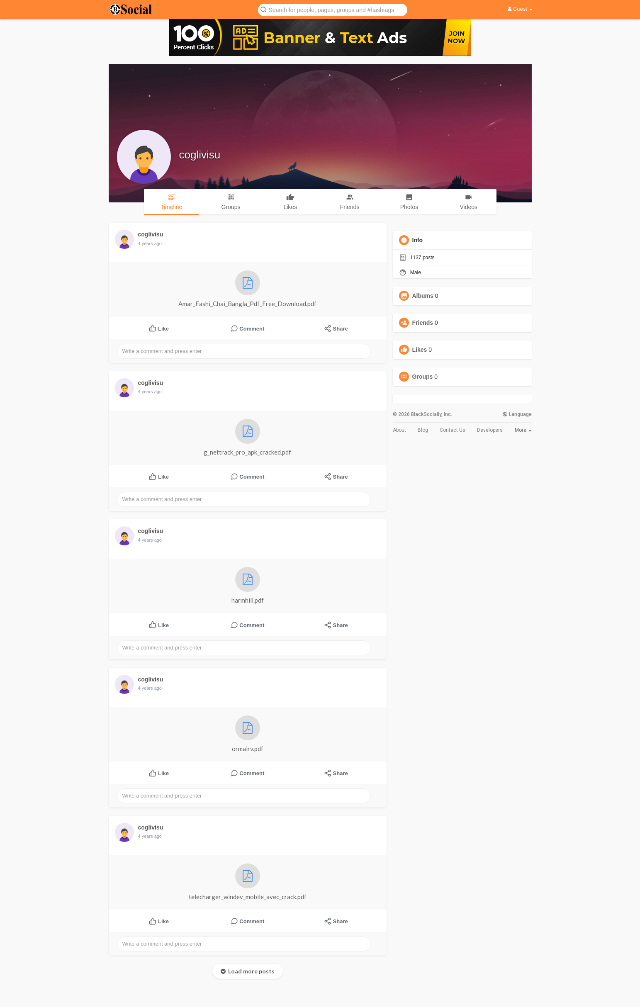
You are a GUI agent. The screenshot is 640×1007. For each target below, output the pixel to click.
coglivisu (200, 154)
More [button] (523, 430)
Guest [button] (520, 9)
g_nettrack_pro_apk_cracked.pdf (247, 437)
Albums (422, 295)
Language (517, 414)
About (399, 430)
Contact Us (452, 430)
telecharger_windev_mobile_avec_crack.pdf (248, 881)
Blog (423, 430)
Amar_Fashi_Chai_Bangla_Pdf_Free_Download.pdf (247, 288)
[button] (332, 9)
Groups (422, 376)
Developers (490, 430)
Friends (422, 322)
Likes (419, 349)
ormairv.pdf (247, 733)
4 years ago (150, 243)
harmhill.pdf (247, 585)
